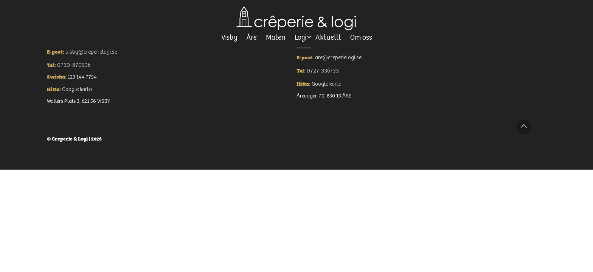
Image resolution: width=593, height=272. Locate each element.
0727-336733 (323, 71)
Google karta (77, 89)
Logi (300, 38)
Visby (229, 38)
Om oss (361, 38)
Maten (276, 38)
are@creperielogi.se (338, 57)
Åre (252, 38)
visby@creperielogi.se (91, 52)
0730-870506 (74, 65)
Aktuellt (328, 38)
